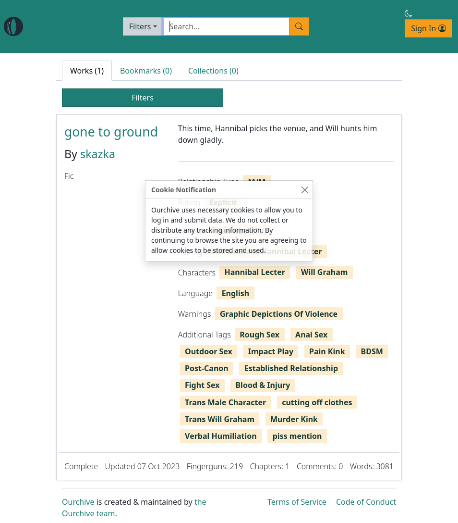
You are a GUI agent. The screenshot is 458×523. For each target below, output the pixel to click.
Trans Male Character (225, 402)
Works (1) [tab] (87, 70)
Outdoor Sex (208, 351)
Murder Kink (294, 419)
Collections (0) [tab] (213, 70)
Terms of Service (296, 502)
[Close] (305, 190)
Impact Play (270, 351)
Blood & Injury (262, 385)
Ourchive (78, 502)
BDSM (372, 351)
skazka (97, 154)
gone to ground (111, 131)
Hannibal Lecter (255, 272)
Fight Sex (202, 385)
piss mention (297, 436)
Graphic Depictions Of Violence (278, 314)
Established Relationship (291, 368)
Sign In (428, 28)
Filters (140, 26)
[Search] (226, 26)
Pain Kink (327, 351)
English (235, 293)
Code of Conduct (366, 502)
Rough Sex (259, 334)
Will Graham (324, 272)
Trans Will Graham (219, 419)
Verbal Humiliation (221, 436)
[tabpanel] (229, 297)
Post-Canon (207, 368)
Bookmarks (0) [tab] (146, 70)
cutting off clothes (317, 402)
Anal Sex (311, 334)
